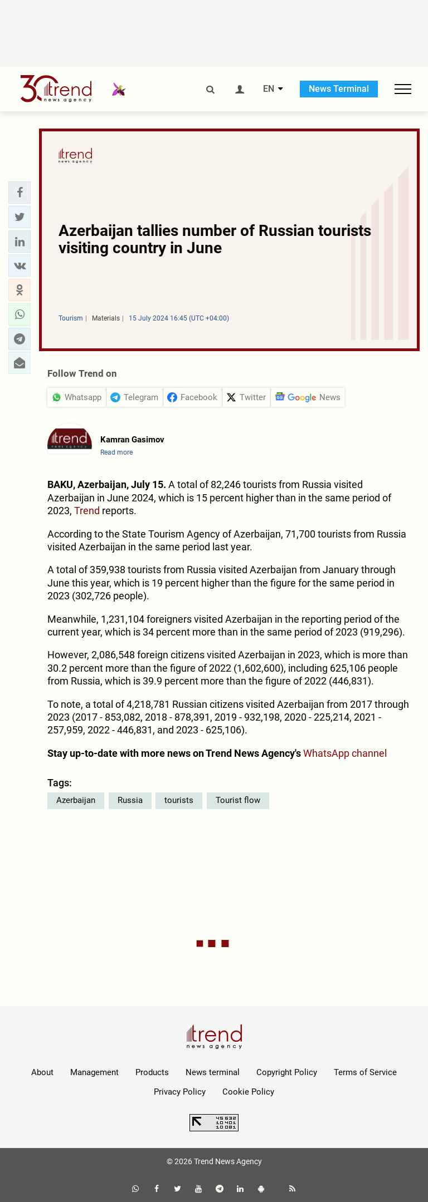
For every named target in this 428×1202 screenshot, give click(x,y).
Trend (87, 510)
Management (94, 1072)
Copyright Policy (286, 1072)
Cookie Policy (248, 1092)
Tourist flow (238, 800)
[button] (19, 192)
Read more (116, 452)
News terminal (213, 1072)
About (42, 1072)
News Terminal (339, 88)
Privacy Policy (180, 1092)
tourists (178, 800)
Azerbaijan (75, 800)
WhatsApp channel (345, 753)
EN (268, 89)
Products (152, 1072)
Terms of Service (365, 1072)
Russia (130, 800)
